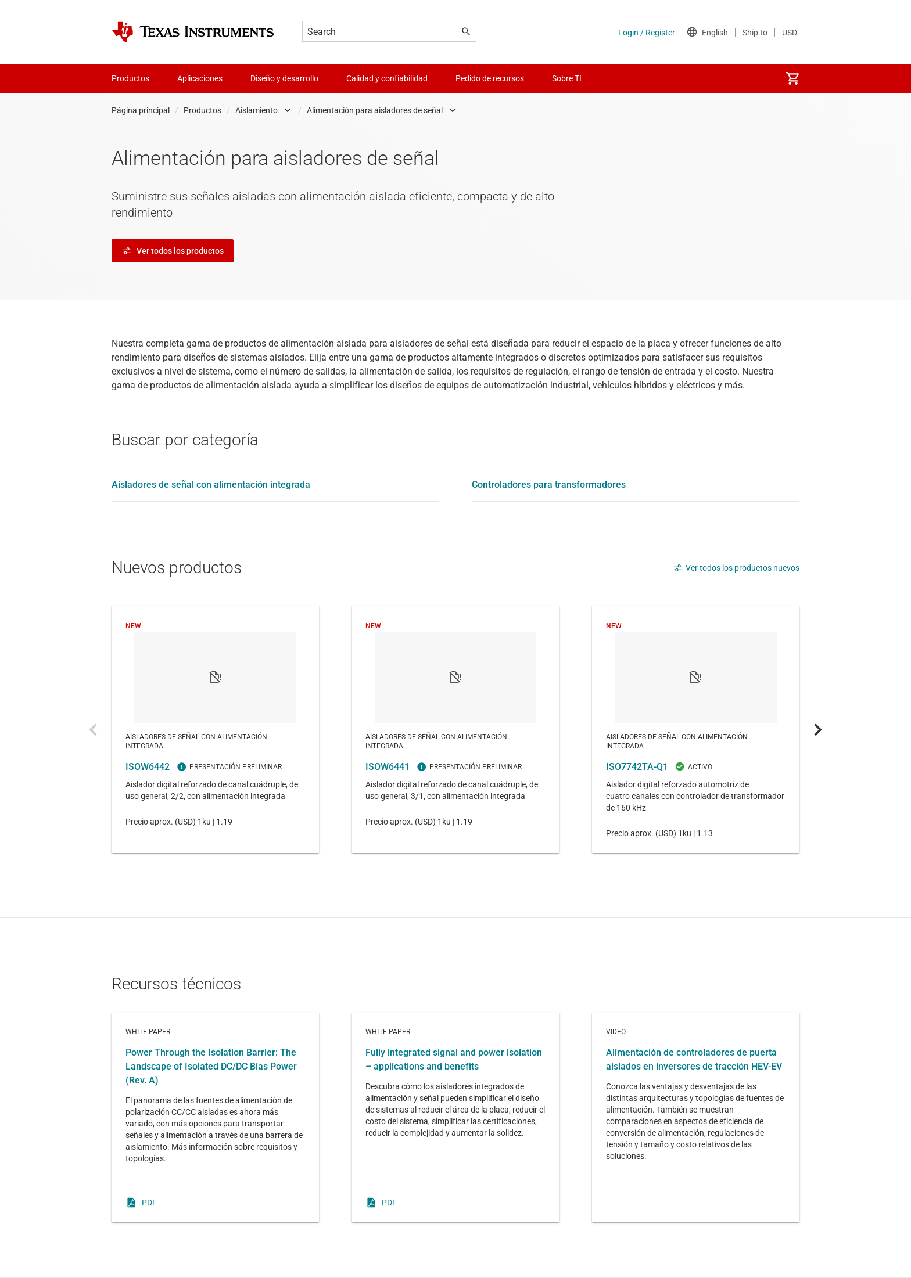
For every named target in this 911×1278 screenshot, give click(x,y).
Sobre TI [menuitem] (567, 78)
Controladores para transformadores (549, 484)
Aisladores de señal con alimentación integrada (211, 484)
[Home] (193, 31)
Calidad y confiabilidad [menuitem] (387, 78)
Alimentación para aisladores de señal (375, 110)
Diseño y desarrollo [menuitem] (284, 78)
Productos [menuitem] (130, 78)
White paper (215, 1117)
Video (695, 1117)
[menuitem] (792, 78)
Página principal (141, 110)
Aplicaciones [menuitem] (200, 78)
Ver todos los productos (172, 251)
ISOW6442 (215, 729)
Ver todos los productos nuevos (736, 568)
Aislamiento (256, 110)
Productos (202, 110)
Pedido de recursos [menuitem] (490, 78)
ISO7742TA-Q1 (695, 729)
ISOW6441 (455, 729)
